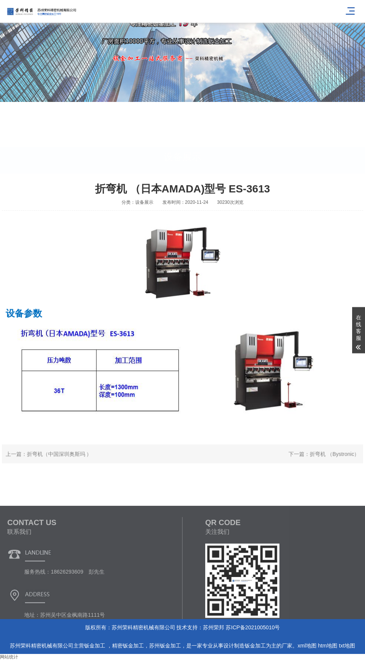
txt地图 (347, 646)
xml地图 (307, 646)
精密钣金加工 (128, 646)
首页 (345, 167)
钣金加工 (95, 646)
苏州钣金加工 (165, 646)
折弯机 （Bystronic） (334, 461)
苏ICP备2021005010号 (253, 627)
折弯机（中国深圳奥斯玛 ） (59, 461)
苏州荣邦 (213, 627)
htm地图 (327, 646)
